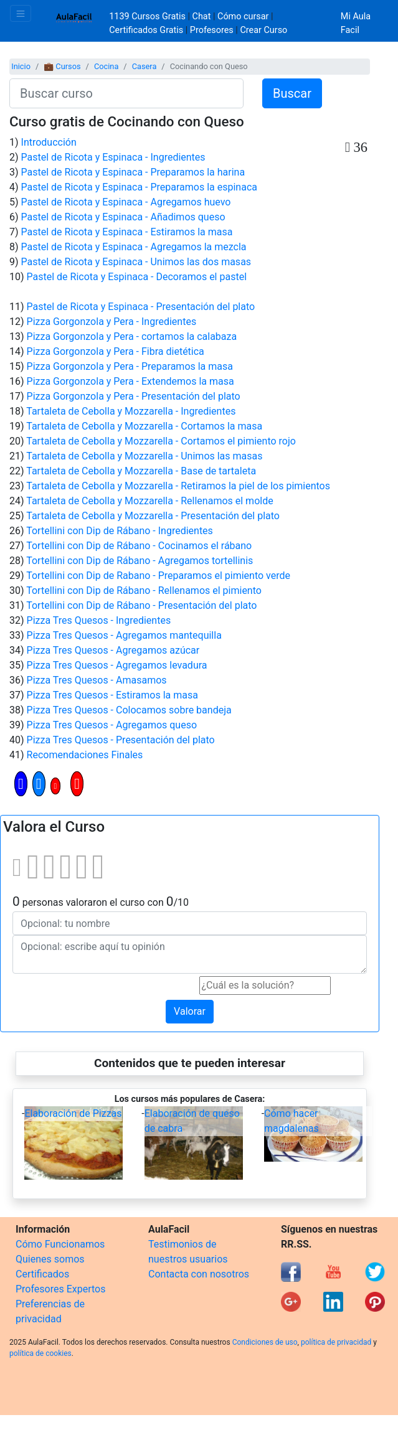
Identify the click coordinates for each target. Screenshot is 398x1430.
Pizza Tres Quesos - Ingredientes (99, 620)
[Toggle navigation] (20, 13)
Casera (144, 66)
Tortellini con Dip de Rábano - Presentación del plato (141, 605)
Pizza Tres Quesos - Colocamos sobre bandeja (129, 710)
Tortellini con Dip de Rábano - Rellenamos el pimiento (144, 590)
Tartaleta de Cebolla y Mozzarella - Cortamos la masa (144, 426)
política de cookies (40, 1353)
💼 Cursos (62, 66)
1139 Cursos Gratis (148, 16)
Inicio (21, 66)
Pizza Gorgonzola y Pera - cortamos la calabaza (132, 336)
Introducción (49, 142)
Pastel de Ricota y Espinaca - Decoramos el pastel (137, 277)
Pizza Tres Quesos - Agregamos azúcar (113, 650)
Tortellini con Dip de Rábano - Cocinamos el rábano (139, 546)
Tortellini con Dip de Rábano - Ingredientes (119, 531)
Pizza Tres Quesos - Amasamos (97, 680)
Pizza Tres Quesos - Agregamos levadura (117, 665)
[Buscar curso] (126, 93)
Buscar (292, 93)
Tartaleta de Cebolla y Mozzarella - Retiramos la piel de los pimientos (178, 486)
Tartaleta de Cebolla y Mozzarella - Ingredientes (130, 411)
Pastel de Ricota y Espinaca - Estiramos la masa (127, 232)
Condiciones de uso (265, 1342)
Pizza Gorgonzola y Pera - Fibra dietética (115, 351)
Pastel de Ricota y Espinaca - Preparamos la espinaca (139, 187)
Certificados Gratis (146, 30)
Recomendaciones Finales (85, 755)
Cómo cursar (242, 16)
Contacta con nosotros (198, 1274)
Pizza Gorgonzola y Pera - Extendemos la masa (130, 381)
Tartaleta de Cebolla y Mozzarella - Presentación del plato (153, 516)
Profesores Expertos (60, 1289)
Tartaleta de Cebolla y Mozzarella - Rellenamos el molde (149, 501)
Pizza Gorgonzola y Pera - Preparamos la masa (130, 366)
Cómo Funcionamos (60, 1244)
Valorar (190, 1011)
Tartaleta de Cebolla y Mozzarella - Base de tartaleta (141, 471)
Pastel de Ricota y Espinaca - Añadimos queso (123, 217)
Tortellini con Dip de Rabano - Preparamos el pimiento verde (158, 575)
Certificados (42, 1274)
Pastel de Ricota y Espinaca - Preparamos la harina (133, 172)
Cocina (106, 66)
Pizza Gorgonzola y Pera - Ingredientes (112, 321)
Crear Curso (263, 30)
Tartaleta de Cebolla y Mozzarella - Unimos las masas (144, 456)
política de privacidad (336, 1342)
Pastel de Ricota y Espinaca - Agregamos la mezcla (134, 247)
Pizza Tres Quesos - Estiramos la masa (112, 695)
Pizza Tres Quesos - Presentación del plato (121, 740)
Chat (201, 16)
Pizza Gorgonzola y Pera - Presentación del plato (133, 396)
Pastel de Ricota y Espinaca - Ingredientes (113, 157)
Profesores (212, 30)
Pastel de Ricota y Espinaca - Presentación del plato (141, 307)
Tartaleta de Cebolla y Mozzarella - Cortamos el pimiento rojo (161, 441)
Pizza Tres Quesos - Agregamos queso (112, 725)
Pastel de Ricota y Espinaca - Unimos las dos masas (136, 262)
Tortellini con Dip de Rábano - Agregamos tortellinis (139, 561)
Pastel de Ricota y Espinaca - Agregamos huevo (126, 202)
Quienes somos (50, 1259)
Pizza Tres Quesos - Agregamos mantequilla (124, 635)
